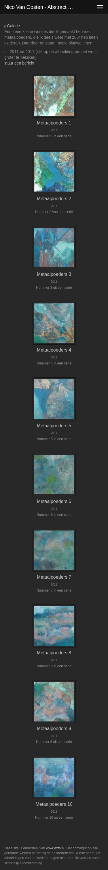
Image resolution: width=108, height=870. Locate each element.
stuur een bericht (19, 63)
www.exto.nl (55, 848)
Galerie (12, 26)
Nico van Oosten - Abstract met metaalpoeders (41, 7)
